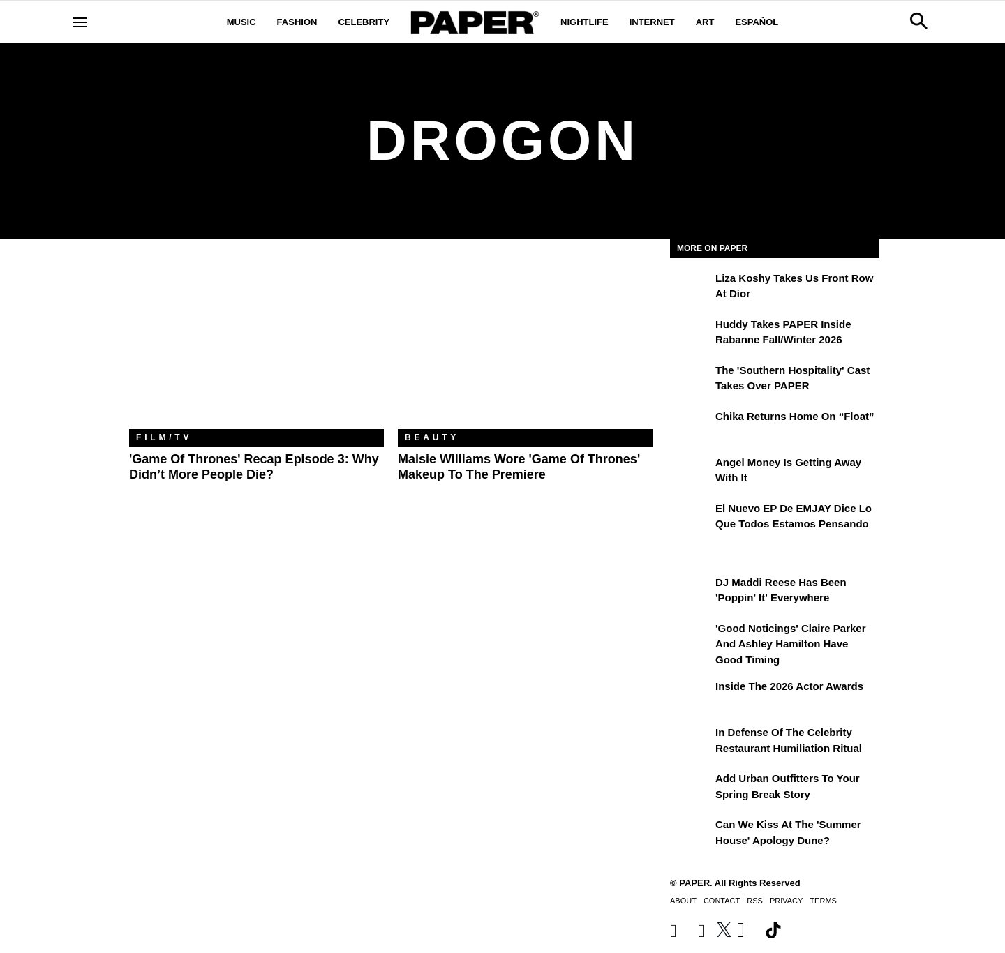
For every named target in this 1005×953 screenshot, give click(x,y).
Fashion (297, 22)
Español (756, 22)
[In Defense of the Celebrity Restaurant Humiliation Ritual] (690, 742)
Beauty (432, 437)
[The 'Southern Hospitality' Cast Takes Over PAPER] (690, 380)
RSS (755, 900)
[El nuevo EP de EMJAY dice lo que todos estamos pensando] (690, 518)
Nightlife (584, 22)
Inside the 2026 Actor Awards (789, 686)
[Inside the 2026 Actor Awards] (690, 696)
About (683, 900)
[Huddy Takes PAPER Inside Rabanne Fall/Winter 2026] (690, 334)
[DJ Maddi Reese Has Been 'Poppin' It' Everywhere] (690, 592)
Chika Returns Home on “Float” (794, 416)
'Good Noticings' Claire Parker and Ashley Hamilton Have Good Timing (790, 644)
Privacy (786, 900)
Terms (823, 900)
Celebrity (363, 22)
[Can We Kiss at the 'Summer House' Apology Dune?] (690, 834)
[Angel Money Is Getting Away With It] (690, 472)
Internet (652, 22)
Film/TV (164, 437)
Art (705, 22)
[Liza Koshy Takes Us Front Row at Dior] (690, 288)
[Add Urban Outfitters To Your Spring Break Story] (690, 788)
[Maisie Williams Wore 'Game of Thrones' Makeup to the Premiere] (525, 344)
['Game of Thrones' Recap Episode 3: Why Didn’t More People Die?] (256, 344)
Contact (722, 900)
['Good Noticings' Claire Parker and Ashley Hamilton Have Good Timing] (690, 638)
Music (241, 22)
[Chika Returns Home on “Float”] (690, 426)
